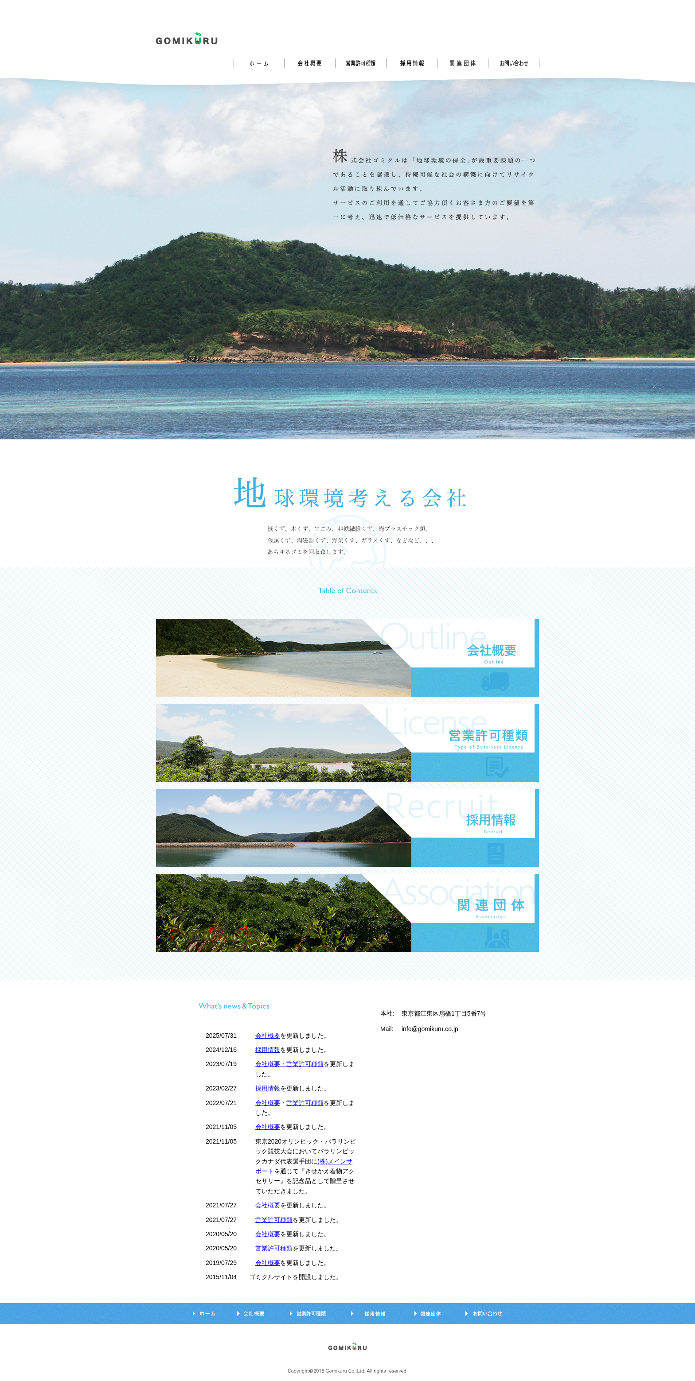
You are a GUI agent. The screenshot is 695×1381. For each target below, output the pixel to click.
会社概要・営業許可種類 (289, 1063)
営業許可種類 (305, 1102)
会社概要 (267, 1035)
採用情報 (267, 1049)
